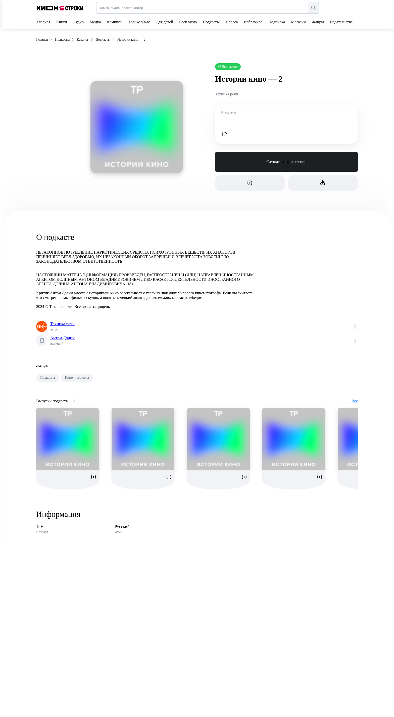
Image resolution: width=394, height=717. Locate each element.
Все (355, 401)
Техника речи (226, 94)
